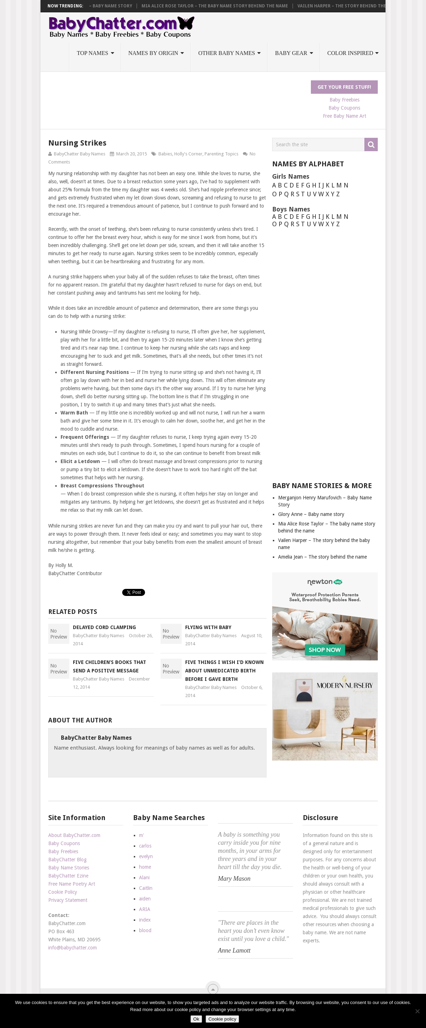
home (145, 867)
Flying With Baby (208, 627)
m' (141, 835)
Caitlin (145, 888)
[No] (417, 1011)
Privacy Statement (67, 900)
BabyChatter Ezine (68, 876)
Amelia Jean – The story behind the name (322, 557)
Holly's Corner (188, 153)
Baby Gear (291, 53)
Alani (144, 877)
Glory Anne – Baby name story (171, 6)
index (145, 920)
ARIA (144, 909)
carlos (145, 846)
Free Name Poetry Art (71, 884)
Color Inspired (350, 53)
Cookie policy (222, 1019)
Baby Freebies (344, 100)
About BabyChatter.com (74, 835)
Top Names (92, 53)
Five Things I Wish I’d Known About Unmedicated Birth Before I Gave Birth (224, 670)
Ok (196, 1019)
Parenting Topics (221, 153)
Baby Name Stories (68, 867)
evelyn (146, 856)
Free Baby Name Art (344, 116)
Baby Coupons (344, 108)
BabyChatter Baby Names (79, 153)
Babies (165, 153)
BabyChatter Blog (67, 859)
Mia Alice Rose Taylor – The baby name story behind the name (290, 6)
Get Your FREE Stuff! (344, 87)
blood (145, 930)
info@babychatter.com (72, 947)
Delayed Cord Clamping (104, 627)
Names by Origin (153, 53)
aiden (145, 898)
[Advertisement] (176, 96)
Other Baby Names (226, 53)
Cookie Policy (62, 892)
